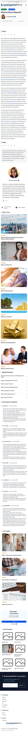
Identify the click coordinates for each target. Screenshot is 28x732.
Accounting (4, 705)
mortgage (13, 121)
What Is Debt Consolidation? (9, 579)
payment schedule (12, 92)
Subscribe (14, 621)
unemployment (22, 53)
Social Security (14, 53)
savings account (11, 79)
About (3, 712)
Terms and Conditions (10, 730)
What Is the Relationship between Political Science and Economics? (12, 238)
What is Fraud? (17, 642)
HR (3, 703)
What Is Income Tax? (7, 604)
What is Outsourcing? (19, 668)
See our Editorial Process (6, 207)
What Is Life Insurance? (7, 290)
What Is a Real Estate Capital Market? (12, 555)
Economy (3, 235)
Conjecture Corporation (13, 728)
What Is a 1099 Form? (6, 265)
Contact (4, 714)
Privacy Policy (3, 730)
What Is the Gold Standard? (8, 342)
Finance (3, 289)
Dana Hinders (11, 16)
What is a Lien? (5, 642)
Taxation (3, 263)
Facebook (4, 720)
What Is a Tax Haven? (6, 316)
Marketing (4, 701)
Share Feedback (20, 207)
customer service (15, 103)
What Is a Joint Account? (7, 368)
